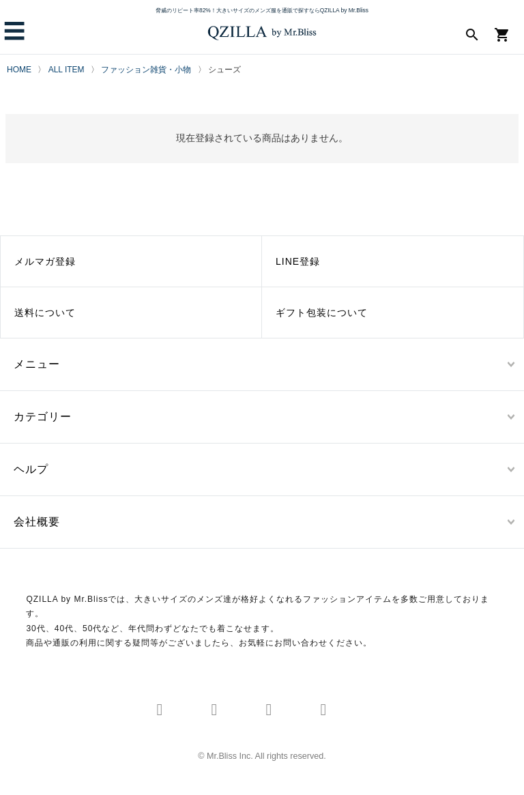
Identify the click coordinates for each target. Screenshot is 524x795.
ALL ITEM (66, 69)
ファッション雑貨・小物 (146, 69)
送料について (45, 312)
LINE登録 (298, 261)
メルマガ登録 (45, 261)
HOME (19, 69)
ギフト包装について (322, 312)
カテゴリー (43, 416)
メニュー (37, 364)
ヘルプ (31, 469)
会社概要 (37, 521)
